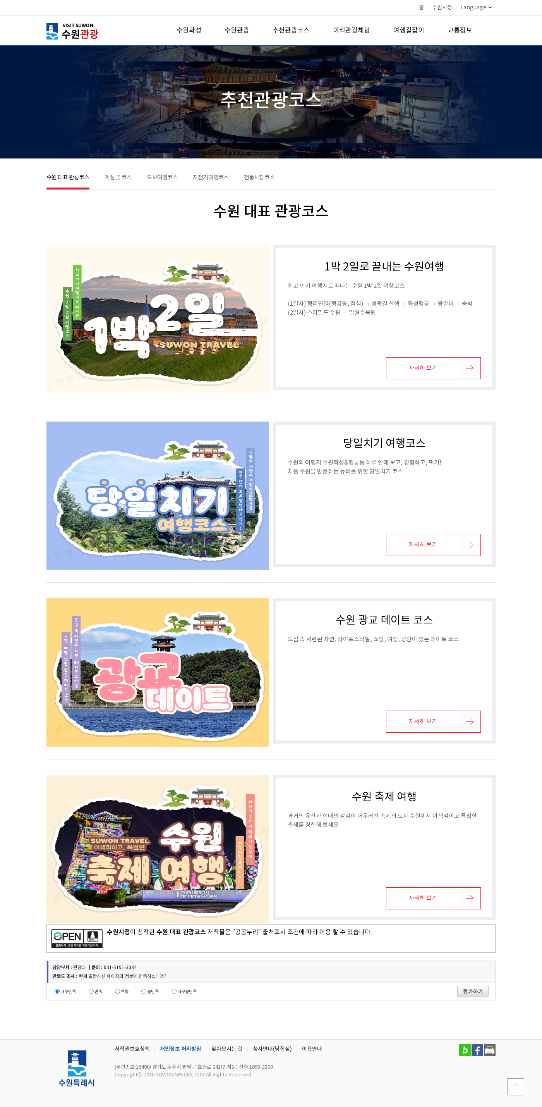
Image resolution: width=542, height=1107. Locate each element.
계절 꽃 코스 (118, 177)
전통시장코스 (259, 177)
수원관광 (237, 30)
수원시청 (442, 8)
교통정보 (460, 30)
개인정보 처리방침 (180, 1049)
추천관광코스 (291, 30)
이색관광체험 (351, 30)
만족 (98, 991)
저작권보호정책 (132, 1049)
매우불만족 (187, 991)
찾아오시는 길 (227, 1049)
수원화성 (189, 30)
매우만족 (68, 991)
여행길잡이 (408, 30)
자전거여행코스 (211, 177)
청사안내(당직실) (272, 1049)
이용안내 (312, 1049)
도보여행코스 (162, 177)
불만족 (153, 991)
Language (476, 8)
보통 (125, 991)
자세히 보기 (423, 368)
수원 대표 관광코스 (67, 177)
